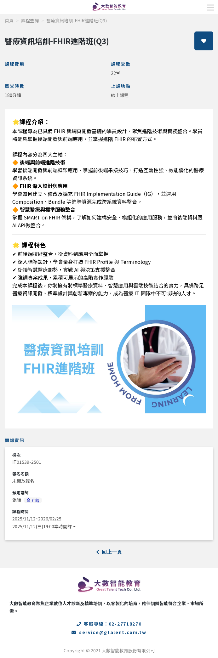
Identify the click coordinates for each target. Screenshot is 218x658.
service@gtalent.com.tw (109, 632)
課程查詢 (30, 20)
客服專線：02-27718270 (109, 624)
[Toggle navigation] (210, 7)
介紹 (33, 500)
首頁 (9, 20)
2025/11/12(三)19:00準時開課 (42, 526)
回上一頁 (109, 551)
